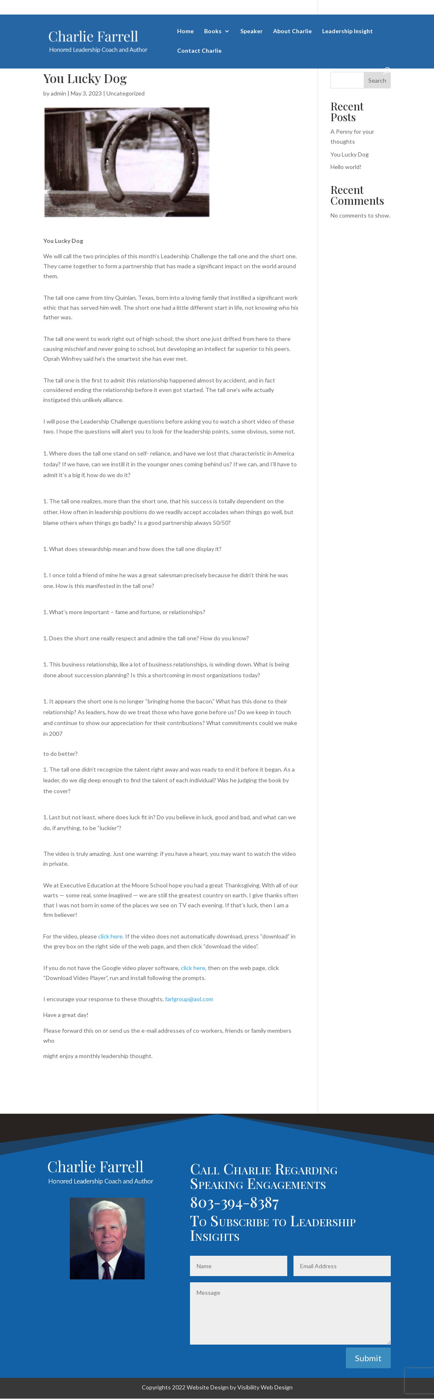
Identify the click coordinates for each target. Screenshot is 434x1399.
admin (58, 93)
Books (213, 31)
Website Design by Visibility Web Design (240, 1387)
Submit (368, 1358)
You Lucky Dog (349, 154)
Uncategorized (125, 93)
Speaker (251, 31)
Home (185, 31)
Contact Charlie (199, 51)
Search (377, 80)
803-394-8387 (234, 1201)
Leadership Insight (347, 31)
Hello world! (346, 166)
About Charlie (292, 31)
